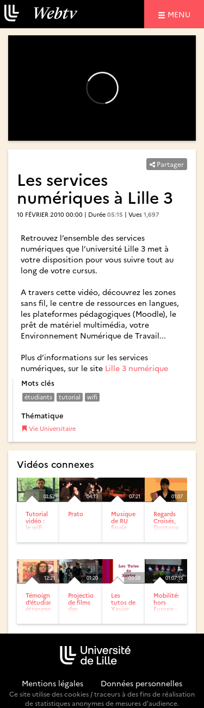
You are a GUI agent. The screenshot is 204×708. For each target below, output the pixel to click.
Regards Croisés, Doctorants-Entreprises (170, 523)
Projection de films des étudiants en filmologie (82, 611)
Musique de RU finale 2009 (123, 523)
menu (180, 14)
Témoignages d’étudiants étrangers (44, 601)
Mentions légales (52, 683)
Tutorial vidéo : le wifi (37, 520)
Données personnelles (141, 683)
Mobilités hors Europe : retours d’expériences (172, 608)
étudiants (38, 397)
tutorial (70, 397)
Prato (75, 514)
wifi (92, 397)
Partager (167, 163)
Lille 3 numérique (136, 367)
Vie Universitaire (48, 428)
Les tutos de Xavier (123, 601)
